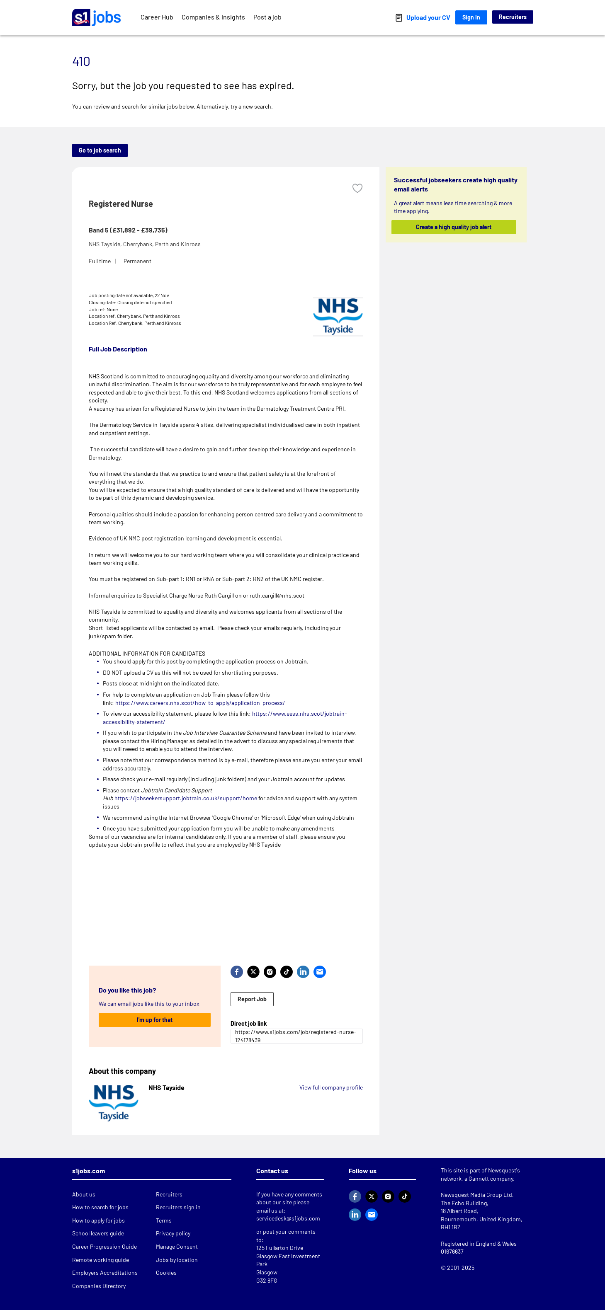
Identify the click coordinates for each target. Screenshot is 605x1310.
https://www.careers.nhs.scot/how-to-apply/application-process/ (200, 702)
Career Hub (157, 17)
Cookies (166, 1272)
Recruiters (513, 16)
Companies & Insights (213, 17)
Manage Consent (177, 1246)
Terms (164, 1220)
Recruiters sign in (178, 1207)
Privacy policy (173, 1233)
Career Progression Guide (104, 1246)
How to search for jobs (100, 1207)
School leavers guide (98, 1233)
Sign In (471, 17)
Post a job (267, 17)
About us (83, 1194)
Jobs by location (177, 1259)
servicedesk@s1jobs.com (288, 1218)
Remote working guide (100, 1259)
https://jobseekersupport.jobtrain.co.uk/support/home (185, 797)
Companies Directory (99, 1285)
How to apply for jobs (98, 1220)
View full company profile (331, 1087)
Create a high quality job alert (453, 226)
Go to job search (100, 150)
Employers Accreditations (105, 1272)
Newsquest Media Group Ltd (476, 1194)
